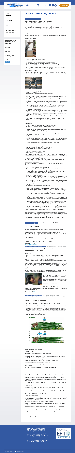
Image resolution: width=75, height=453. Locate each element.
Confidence (27, 295)
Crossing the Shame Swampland (37, 300)
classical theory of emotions (52, 246)
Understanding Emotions (29, 222)
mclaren (26, 296)
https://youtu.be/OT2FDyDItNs (31, 244)
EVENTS (7, 25)
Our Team (8, 18)
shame (30, 296)
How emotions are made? (34, 250)
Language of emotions (60, 295)
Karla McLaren (52, 295)
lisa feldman (27, 248)
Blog (7, 27)
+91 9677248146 (64, 5)
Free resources (10, 32)
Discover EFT (9, 20)
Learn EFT (8, 22)
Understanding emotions (52, 296)
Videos (36, 222)
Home (7, 13)
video (34, 291)
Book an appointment (11, 30)
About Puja (9, 15)
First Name (7, 47)
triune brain (49, 222)
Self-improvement (28, 246)
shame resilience (35, 296)
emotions (41, 222)
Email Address (8, 43)
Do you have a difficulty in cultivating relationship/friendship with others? (38, 22)
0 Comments (57, 18)
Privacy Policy (9, 35)
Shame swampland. (43, 296)
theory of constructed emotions (36, 248)
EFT (57, 173)
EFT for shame (46, 295)
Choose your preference (10, 55)
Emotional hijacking (32, 226)
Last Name (7, 51)
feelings (45, 222)
